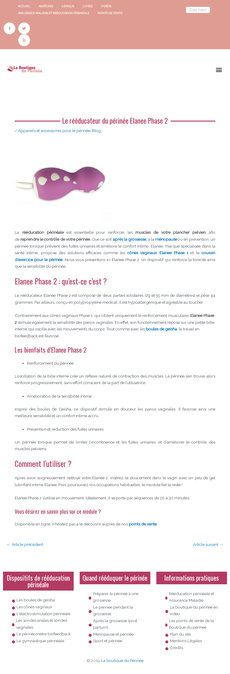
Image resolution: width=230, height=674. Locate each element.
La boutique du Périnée (122, 660)
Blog (96, 130)
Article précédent (25, 544)
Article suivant (208, 544)
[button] (219, 69)
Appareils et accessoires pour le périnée (54, 130)
